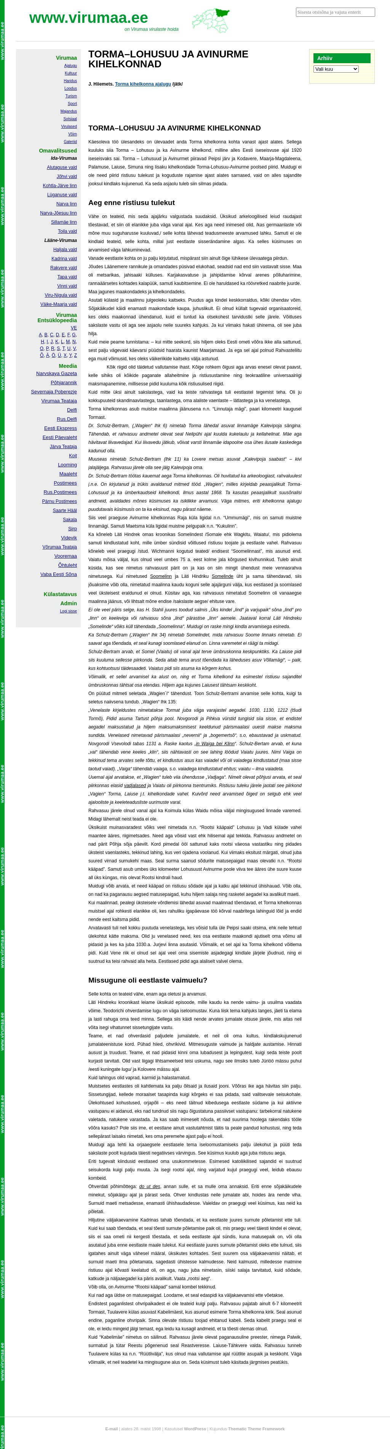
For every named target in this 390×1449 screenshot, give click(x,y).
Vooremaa (65, 556)
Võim (72, 134)
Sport (72, 104)
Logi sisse (68, 611)
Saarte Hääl (65, 510)
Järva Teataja (63, 446)
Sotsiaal (70, 119)
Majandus (69, 111)
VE (74, 328)
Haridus (70, 81)
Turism (71, 96)
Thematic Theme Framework (256, 1429)
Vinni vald (67, 286)
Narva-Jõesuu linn (58, 213)
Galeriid (70, 142)
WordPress (195, 1429)
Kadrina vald (64, 258)
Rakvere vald (63, 267)
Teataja (69, 547)
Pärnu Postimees (59, 501)
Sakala (70, 519)
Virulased (69, 126)
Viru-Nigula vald (61, 295)
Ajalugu (70, 66)
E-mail (111, 1429)
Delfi (72, 410)
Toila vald (67, 231)
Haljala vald (65, 249)
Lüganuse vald (62, 194)
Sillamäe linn (64, 222)
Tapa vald (67, 277)
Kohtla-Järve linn (60, 185)
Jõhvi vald (67, 176)
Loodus (70, 88)
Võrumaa (51, 547)
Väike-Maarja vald (58, 304)
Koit (73, 455)
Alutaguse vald (62, 167)
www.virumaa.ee (88, 17)
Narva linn (66, 204)
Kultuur (71, 73)
